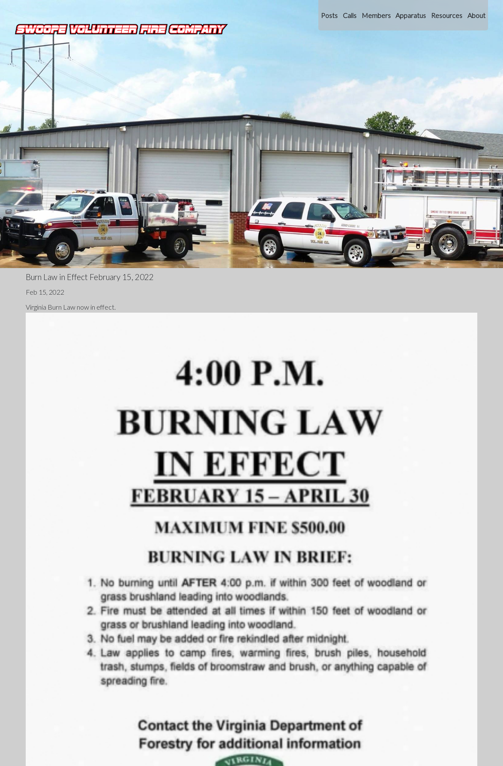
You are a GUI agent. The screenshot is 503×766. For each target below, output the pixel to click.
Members (376, 15)
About (476, 15)
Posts (329, 15)
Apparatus (410, 15)
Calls (349, 15)
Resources (446, 15)
